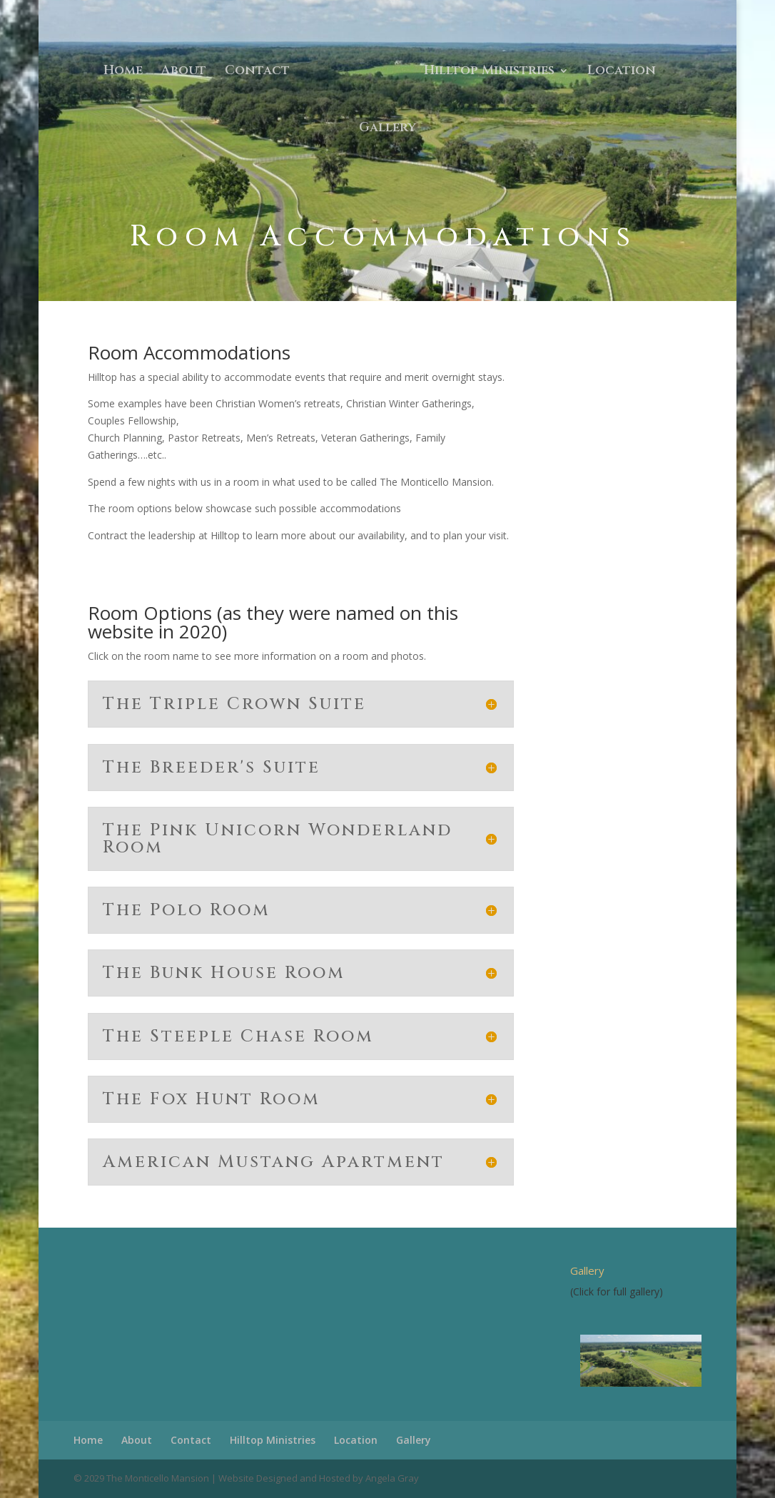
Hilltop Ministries (489, 72)
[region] (635, 1361)
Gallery (387, 129)
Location (621, 72)
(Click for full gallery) (616, 1291)
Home (123, 72)
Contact (257, 72)
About (183, 72)
